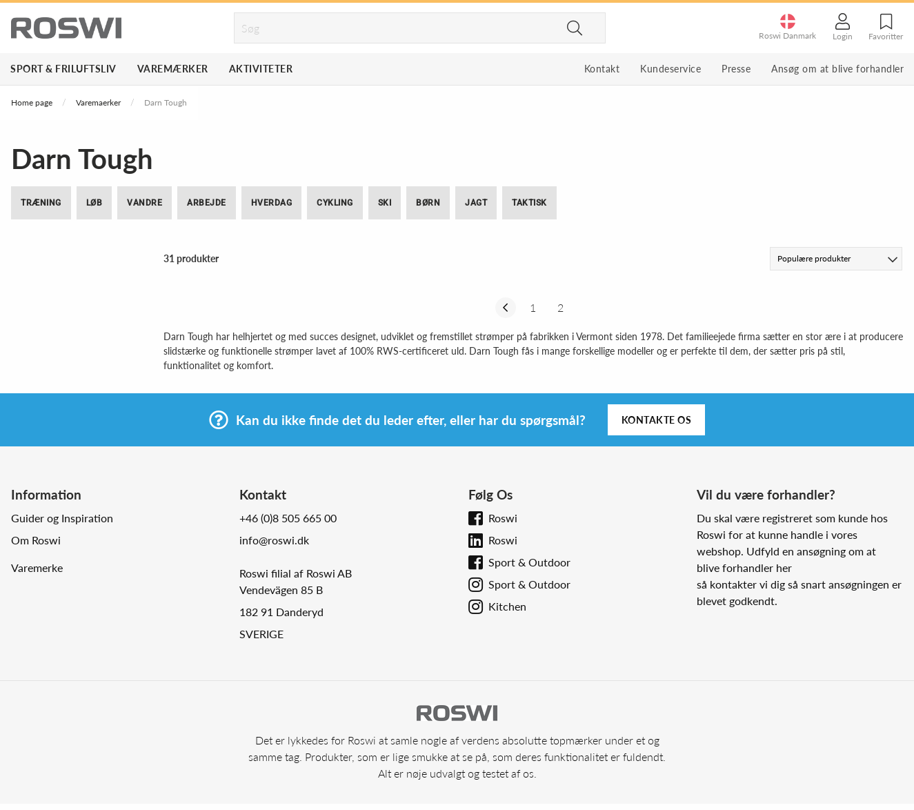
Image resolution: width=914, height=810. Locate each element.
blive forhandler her (744, 567)
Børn (428, 203)
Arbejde (206, 203)
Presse (736, 69)
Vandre (144, 203)
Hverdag (271, 203)
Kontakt (602, 69)
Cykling (335, 203)
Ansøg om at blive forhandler (837, 69)
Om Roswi (36, 539)
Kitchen (507, 606)
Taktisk (529, 203)
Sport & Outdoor (529, 562)
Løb (94, 203)
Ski (385, 203)
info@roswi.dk (274, 539)
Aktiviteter (261, 69)
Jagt (476, 203)
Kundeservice (670, 69)
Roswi (502, 517)
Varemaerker (98, 102)
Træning (41, 203)
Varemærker (172, 69)
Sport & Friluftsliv (63, 69)
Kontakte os (657, 420)
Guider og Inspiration (62, 517)
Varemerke (37, 567)
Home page (31, 102)
